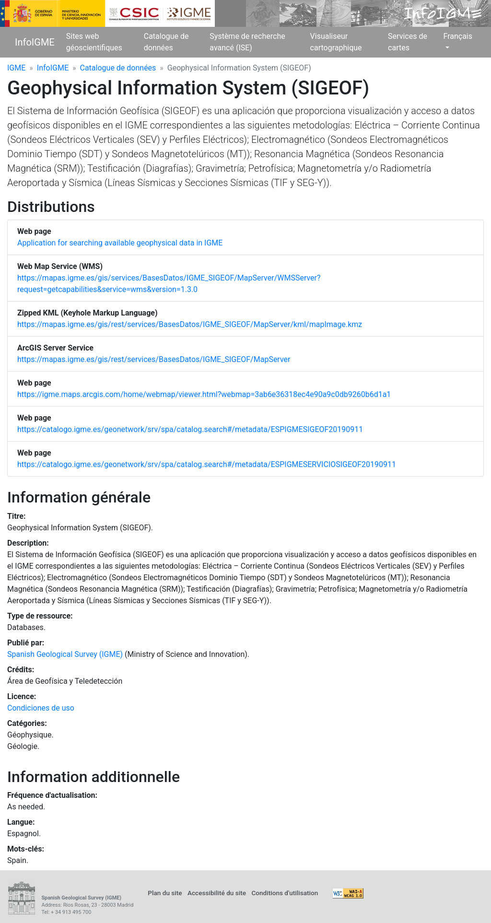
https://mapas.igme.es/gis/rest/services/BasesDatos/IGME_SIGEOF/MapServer (153, 359)
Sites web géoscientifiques (94, 42)
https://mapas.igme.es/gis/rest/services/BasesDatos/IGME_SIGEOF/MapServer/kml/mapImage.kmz (189, 324)
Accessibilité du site (216, 893)
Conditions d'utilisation (284, 893)
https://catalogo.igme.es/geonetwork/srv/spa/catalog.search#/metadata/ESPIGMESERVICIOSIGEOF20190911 (206, 464)
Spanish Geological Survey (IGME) (65, 654)
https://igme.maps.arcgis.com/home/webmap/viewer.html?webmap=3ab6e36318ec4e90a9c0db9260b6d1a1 (204, 394)
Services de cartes (407, 42)
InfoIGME (35, 42)
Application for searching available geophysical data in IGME (119, 242)
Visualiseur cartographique (336, 42)
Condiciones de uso (40, 708)
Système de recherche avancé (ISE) (247, 42)
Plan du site (165, 893)
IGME (16, 67)
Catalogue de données (166, 42)
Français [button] (457, 36)
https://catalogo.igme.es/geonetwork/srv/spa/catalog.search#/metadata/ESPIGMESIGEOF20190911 (190, 429)
